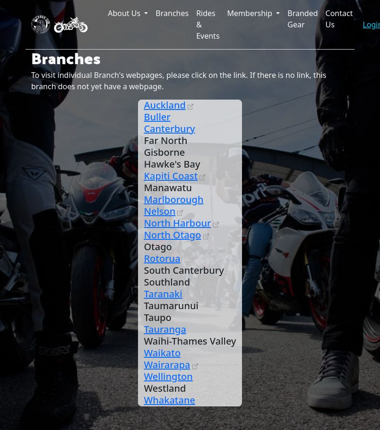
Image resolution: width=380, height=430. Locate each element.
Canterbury (169, 128)
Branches (172, 13)
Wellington (168, 376)
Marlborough (173, 199)
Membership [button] (251, 13)
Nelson (159, 211)
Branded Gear (302, 19)
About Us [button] (125, 13)
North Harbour (177, 223)
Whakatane (169, 400)
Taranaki (163, 293)
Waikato (162, 352)
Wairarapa (167, 364)
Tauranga (165, 329)
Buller (157, 116)
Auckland (164, 105)
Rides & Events (207, 24)
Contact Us (339, 19)
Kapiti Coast (171, 175)
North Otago (172, 234)
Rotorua (162, 258)
